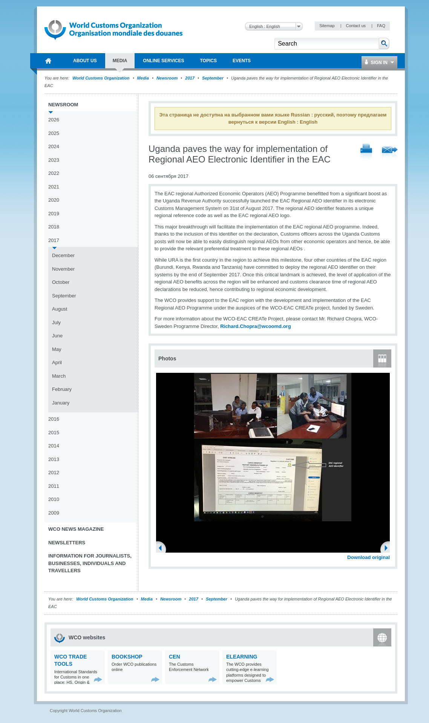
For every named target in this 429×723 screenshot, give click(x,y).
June (57, 336)
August (59, 309)
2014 (53, 446)
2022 (53, 173)
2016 (53, 419)
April (57, 362)
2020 (53, 200)
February (62, 389)
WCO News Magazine (76, 529)
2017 (189, 78)
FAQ (381, 25)
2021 (53, 187)
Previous (162, 549)
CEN (174, 657)
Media (143, 78)
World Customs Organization (101, 78)
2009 (53, 513)
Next (388, 549)
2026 (53, 120)
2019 (53, 213)
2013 (53, 459)
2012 (53, 472)
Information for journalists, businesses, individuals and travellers (90, 563)
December (63, 255)
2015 (53, 432)
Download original (368, 557)
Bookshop (127, 657)
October (60, 282)
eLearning (241, 657)
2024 (53, 146)
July (56, 322)
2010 (53, 499)
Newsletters (66, 542)
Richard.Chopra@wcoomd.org (255, 326)
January (60, 403)
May (56, 349)
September (213, 78)
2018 (53, 227)
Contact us (356, 25)
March (59, 376)
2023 (53, 160)
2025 (53, 133)
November (63, 269)
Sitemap (327, 25)
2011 (53, 486)
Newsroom (167, 78)
